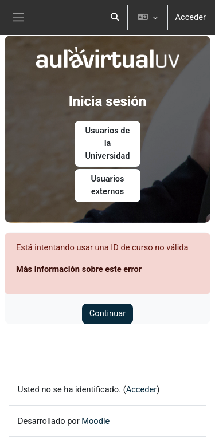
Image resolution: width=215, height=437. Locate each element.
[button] (114, 17)
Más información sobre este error (79, 269)
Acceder (190, 17)
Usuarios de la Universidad (107, 143)
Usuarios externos (107, 185)
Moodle (95, 421)
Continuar (107, 313)
